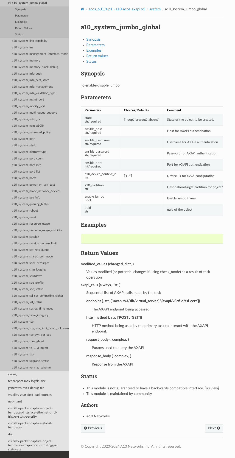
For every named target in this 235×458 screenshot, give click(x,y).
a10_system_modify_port (28, 106)
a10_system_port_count (28, 158)
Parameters (21, 15)
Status (19, 34)
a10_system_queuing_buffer (30, 204)
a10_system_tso (23, 354)
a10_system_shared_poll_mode (32, 256)
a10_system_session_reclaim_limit (34, 243)
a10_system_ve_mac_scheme (31, 367)
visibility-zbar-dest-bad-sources (30, 395)
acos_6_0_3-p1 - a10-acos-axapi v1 (117, 9)
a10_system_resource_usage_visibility (37, 230)
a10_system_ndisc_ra (26, 119)
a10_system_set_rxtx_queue (30, 250)
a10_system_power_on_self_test (33, 184)
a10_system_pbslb (24, 145)
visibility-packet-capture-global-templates (30, 425)
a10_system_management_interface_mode (40, 54)
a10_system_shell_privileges (30, 263)
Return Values (23, 28)
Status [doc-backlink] (89, 376)
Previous (93, 428)
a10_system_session (25, 236)
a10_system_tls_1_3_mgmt (30, 347)
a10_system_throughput (28, 341)
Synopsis (20, 9)
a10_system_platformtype (29, 152)
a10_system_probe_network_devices (36, 191)
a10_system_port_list (26, 171)
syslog (12, 374)
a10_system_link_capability (30, 40)
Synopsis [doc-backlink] (93, 73)
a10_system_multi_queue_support (34, 112)
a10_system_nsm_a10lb (28, 125)
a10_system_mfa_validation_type (34, 93)
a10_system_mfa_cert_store (30, 80)
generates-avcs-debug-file (26, 388)
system (155, 9)
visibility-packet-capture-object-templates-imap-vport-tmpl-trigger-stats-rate (32, 445)
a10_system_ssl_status (27, 302)
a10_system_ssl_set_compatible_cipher (37, 295)
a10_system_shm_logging (29, 269)
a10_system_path (23, 138)
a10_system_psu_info (26, 197)
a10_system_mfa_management (32, 86)
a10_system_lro (22, 47)
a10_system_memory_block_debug (35, 67)
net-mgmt (15, 401)
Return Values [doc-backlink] (99, 253)
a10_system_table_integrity (30, 315)
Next (214, 428)
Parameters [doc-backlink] (96, 97)
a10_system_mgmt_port (28, 99)
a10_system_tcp (23, 321)
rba (10, 434)
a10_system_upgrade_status (30, 361)
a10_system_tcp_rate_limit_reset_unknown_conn (40, 328)
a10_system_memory (26, 60)
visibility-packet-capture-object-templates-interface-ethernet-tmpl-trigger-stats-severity (32, 412)
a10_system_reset (24, 217)
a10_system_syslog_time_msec (32, 308)
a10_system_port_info (26, 165)
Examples (21, 22)
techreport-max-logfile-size (27, 381)
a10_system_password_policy (31, 132)
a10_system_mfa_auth (27, 73)
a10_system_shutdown (27, 276)
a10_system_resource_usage (31, 223)
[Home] (82, 9)
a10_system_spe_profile (28, 282)
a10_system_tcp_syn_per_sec (31, 334)
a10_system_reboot (25, 210)
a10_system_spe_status (27, 289)
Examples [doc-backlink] (93, 224)
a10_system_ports (24, 178)
